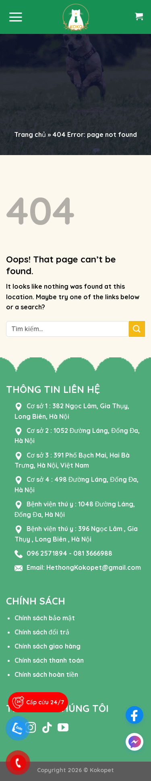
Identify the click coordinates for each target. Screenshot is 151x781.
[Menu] (15, 17)
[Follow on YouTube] (63, 728)
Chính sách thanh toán (49, 660)
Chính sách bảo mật (44, 618)
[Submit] (137, 329)
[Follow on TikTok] (46, 728)
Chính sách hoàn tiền (46, 674)
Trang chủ (30, 134)
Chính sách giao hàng (47, 646)
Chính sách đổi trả (41, 632)
